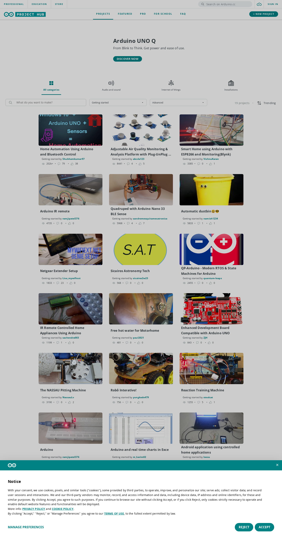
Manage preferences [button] (26, 527)
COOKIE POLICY (62, 509)
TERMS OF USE (114, 513)
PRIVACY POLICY (33, 509)
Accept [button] (264, 527)
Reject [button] (244, 527)
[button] (277, 465)
